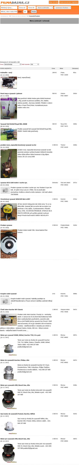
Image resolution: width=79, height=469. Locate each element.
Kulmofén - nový (6, 72)
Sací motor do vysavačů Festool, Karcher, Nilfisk (18, 414)
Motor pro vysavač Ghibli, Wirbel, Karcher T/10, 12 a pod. (21, 335)
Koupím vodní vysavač (9, 294)
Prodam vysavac (6, 225)
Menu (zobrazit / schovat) (39, 21)
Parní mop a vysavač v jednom (11, 93)
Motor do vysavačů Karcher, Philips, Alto (15, 360)
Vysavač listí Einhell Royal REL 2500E (14, 124)
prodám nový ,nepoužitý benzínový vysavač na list (18, 145)
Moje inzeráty (53, 2)
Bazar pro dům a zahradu (19, 16)
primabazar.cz (4, 16)
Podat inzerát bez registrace (69, 2)
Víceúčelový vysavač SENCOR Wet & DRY (15, 199)
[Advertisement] (39, 38)
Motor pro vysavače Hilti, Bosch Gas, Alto (15, 385)
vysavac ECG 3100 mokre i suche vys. (14, 182)
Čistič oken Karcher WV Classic (12, 309)
